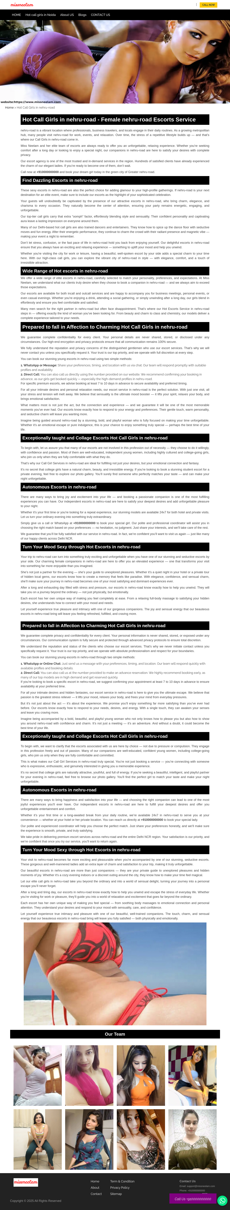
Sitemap (116, 1194)
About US (67, 15)
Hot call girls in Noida (41, 15)
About (95, 1187)
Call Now (208, 5)
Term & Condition (122, 1181)
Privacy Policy (119, 1187)
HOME (16, 15)
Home (9, 107)
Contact (96, 1194)
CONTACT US (100, 15)
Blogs (82, 15)
